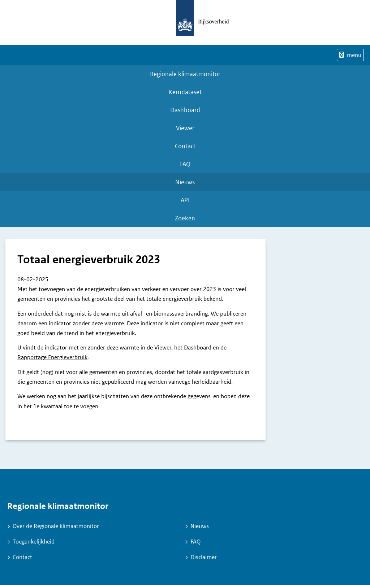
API (185, 200)
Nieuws (185, 182)
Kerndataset (185, 92)
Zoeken (185, 218)
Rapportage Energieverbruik (52, 357)
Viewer (185, 128)
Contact (185, 146)
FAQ (185, 164)
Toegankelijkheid (34, 541)
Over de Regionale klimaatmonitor (56, 526)
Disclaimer (203, 557)
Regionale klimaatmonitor (185, 74)
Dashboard (185, 110)
